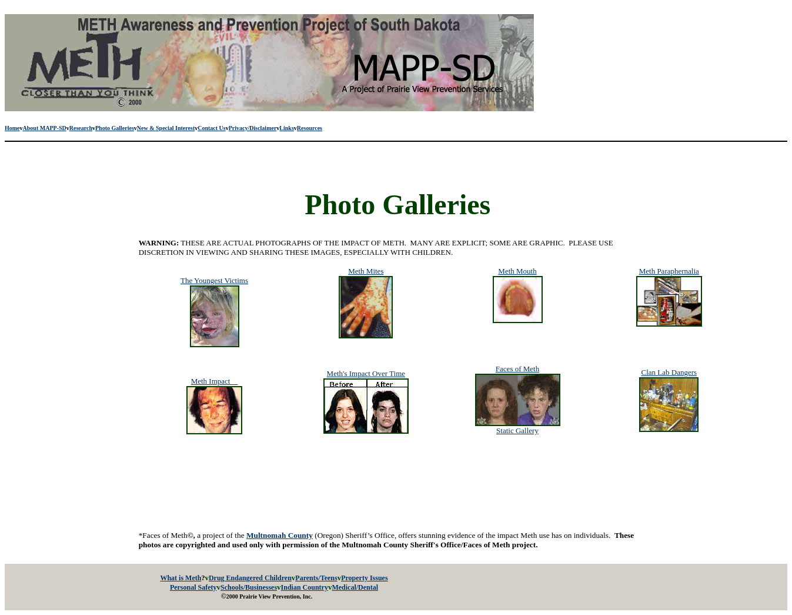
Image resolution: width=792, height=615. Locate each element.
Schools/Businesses (248, 587)
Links (286, 128)
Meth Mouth (517, 271)
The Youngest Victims (214, 280)
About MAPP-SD (44, 128)
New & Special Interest (166, 128)
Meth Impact (214, 381)
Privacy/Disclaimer (253, 128)
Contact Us (212, 128)
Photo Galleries (114, 128)
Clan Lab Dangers (669, 372)
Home (12, 128)
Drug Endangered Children (250, 578)
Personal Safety (193, 587)
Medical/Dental (355, 587)
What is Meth (180, 578)
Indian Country (304, 587)
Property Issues (364, 578)
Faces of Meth (517, 368)
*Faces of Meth (166, 535)
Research (80, 128)
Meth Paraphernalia (669, 271)
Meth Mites (365, 271)
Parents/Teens (316, 578)
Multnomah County (279, 535)
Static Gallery (517, 430)
